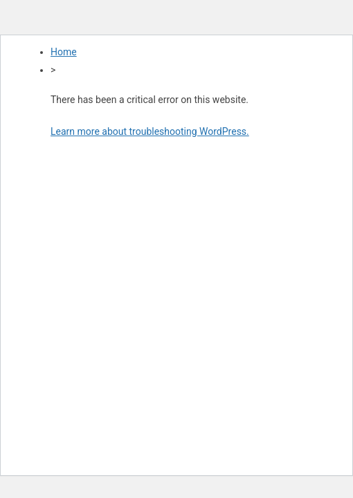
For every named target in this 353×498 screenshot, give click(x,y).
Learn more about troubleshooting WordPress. (150, 131)
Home (64, 51)
